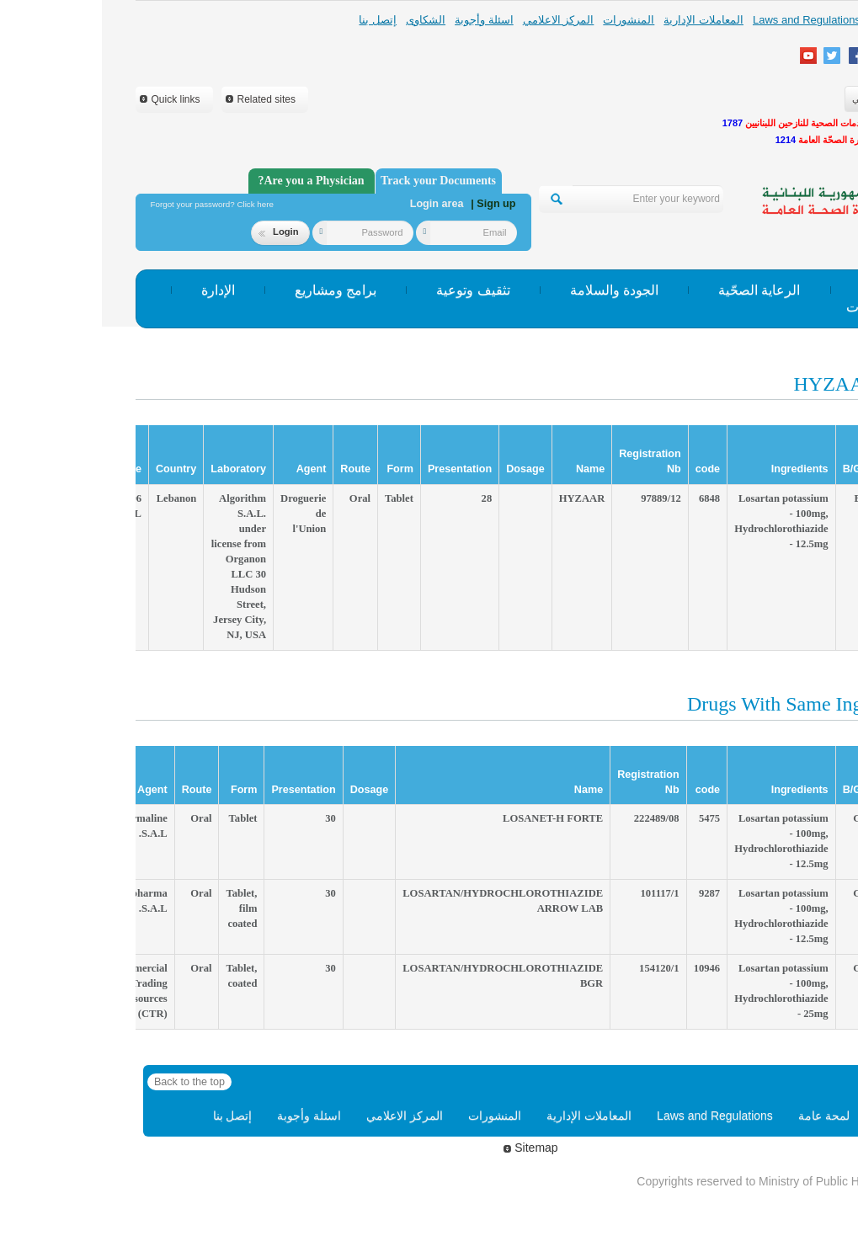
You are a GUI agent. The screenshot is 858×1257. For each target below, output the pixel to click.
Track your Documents (336, 180)
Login (176, 231)
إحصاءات (769, 307)
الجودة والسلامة (512, 290)
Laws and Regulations (705, 19)
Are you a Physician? (209, 180)
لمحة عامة (792, 19)
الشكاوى (324, 19)
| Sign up (391, 204)
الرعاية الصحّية (657, 290)
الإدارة (116, 290)
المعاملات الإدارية (602, 19)
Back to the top (87, 1082)
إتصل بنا (276, 19)
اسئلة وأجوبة (382, 19)
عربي (760, 98)
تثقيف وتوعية (371, 290)
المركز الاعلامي (457, 19)
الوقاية (777, 290)
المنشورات (526, 19)
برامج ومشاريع (233, 290)
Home (788, 1115)
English (801, 98)
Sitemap (429, 1147)
